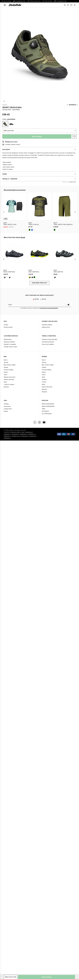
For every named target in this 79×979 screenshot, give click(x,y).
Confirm (68, 304)
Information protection (48, 342)
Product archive (8, 327)
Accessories (7, 406)
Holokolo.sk (28, 432)
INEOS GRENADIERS (48, 406)
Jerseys (6, 362)
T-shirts (44, 382)
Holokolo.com (15, 436)
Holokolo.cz (7, 434)
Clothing (6, 404)
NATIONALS (45, 411)
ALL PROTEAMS (46, 413)
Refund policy (7, 339)
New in (6, 360)
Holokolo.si (7, 436)
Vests (5, 382)
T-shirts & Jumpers (9, 384)
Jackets (6, 367)
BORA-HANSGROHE (48, 404)
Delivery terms (46, 327)
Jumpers (44, 379)
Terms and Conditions (48, 344)
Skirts (43, 384)
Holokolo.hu (23, 434)
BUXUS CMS (15, 432)
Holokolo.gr (7, 438)
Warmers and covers (9, 377)
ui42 (23, 432)
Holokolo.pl (15, 434)
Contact (6, 324)
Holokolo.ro (31, 434)
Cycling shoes (8, 409)
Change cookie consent (10, 346)
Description (6, 149)
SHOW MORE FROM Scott (39, 283)
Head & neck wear (9, 379)
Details (4, 174)
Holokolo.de (24, 436)
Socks (5, 374)
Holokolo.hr (32, 436)
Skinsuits (6, 387)
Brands (6, 411)
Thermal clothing (8, 369)
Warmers (44, 389)
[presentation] (3, 211)
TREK (43, 409)
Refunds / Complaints (10, 344)
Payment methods (47, 324)
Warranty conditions (9, 342)
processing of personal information (49, 308)
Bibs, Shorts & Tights (9, 365)
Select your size (8, 130)
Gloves (6, 372)
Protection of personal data (49, 339)
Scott (4, 104)
